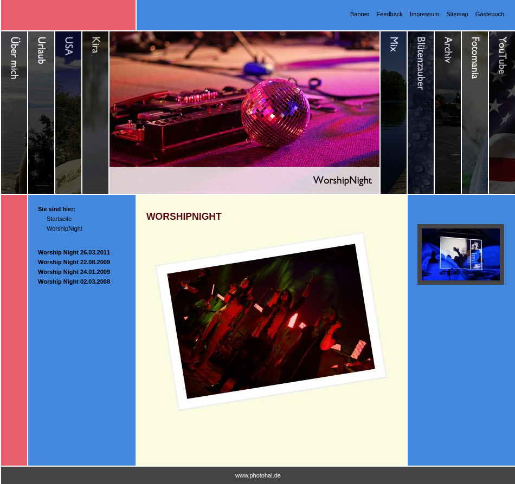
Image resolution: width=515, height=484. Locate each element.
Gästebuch (489, 14)
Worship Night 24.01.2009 (74, 272)
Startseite (59, 218)
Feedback (390, 14)
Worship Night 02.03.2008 (74, 281)
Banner (359, 14)
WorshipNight (64, 228)
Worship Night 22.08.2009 (74, 262)
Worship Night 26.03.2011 (74, 252)
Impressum (424, 14)
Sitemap (457, 14)
